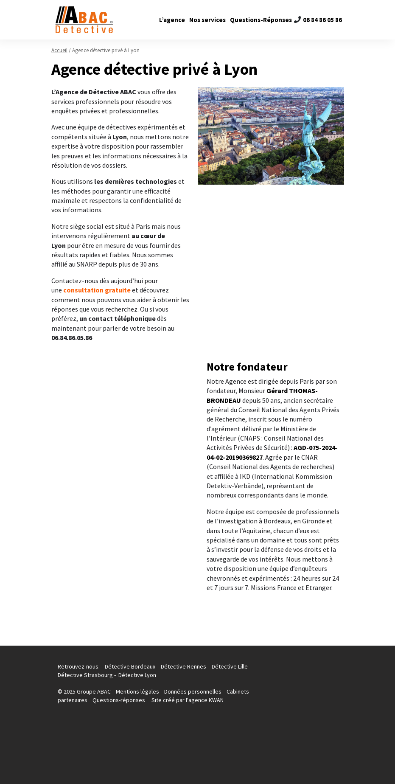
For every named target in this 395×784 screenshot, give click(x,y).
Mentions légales (138, 691)
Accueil (59, 50)
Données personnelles (192, 691)
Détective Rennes (183, 666)
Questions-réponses (118, 700)
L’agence (172, 20)
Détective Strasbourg (85, 675)
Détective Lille (230, 666)
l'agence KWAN (205, 700)
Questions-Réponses (261, 20)
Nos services (207, 20)
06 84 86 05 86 (322, 20)
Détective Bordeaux (130, 666)
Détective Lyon (137, 675)
